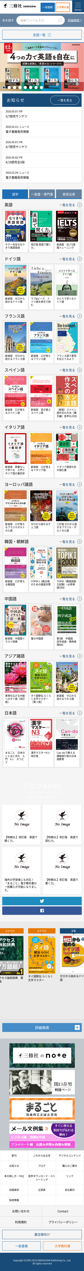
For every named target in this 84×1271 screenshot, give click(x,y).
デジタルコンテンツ (70, 1155)
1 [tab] (3, 87)
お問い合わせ (21, 1211)
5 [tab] (25, 87)
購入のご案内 (69, 1166)
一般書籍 (48, 7)
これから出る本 (41, 1155)
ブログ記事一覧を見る (42, 797)
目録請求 (14, 1190)
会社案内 (70, 1190)
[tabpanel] (42, 67)
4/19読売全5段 (15, 162)
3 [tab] (14, 87)
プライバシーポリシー (63, 1222)
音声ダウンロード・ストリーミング (41, 1177)
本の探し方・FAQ (14, 1176)
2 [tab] (9, 87)
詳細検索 (74, 20)
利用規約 (21, 1222)
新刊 (14, 1155)
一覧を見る (65, 100)
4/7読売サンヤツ (16, 146)
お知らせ (14, 1166)
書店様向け (42, 1234)
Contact (63, 1211)
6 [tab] (30, 87)
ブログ (41, 1166)
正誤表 (41, 1190)
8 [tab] (41, 87)
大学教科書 (63, 7)
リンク (69, 1176)
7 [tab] (36, 87)
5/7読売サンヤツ (16, 116)
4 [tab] (20, 87)
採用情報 (14, 1200)
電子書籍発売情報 (17, 131)
